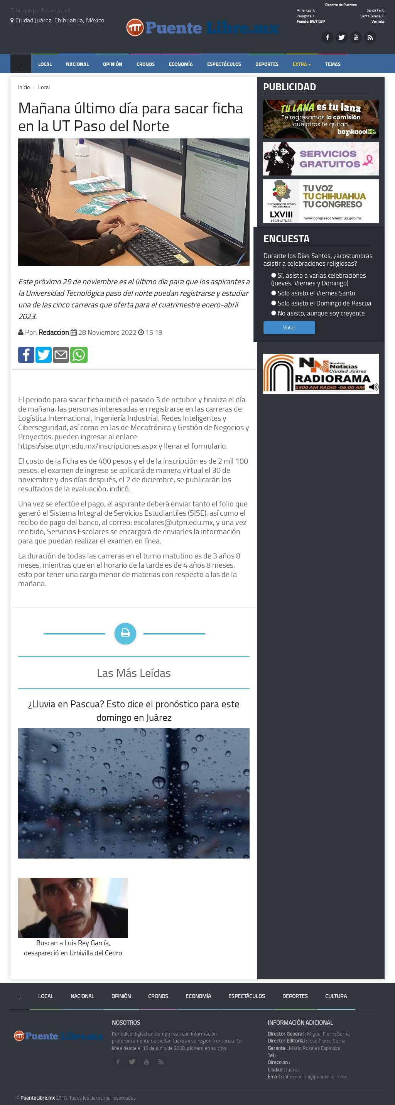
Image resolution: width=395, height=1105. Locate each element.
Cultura (336, 996)
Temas (333, 64)
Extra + (302, 64)
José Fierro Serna (307, 1040)
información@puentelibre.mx (307, 1076)
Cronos (146, 64)
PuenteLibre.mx (38, 1097)
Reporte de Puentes (341, 4)
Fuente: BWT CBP (311, 21)
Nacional (77, 64)
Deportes (267, 64)
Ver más (378, 21)
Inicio (24, 87)
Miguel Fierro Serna (309, 1033)
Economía (181, 64)
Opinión (112, 64)
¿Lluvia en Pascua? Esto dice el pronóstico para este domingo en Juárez (134, 710)
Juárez (284, 1069)
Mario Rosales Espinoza (304, 1047)
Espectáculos (224, 64)
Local (45, 64)
